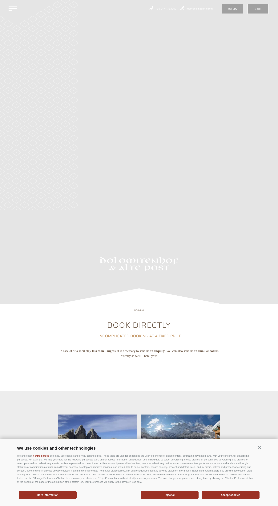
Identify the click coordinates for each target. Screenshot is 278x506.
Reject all (169, 494)
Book (258, 8)
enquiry (232, 8)
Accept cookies (230, 494)
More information (47, 494)
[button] (259, 447)
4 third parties (41, 455)
